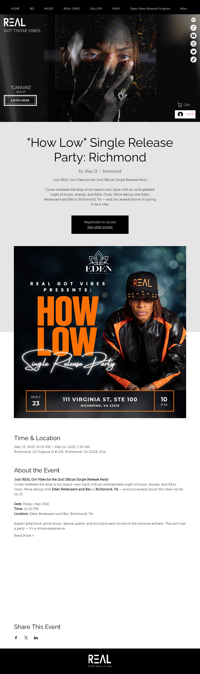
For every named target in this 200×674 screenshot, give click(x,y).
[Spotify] (193, 20)
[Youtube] (193, 36)
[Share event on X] (26, 637)
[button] (187, 105)
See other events (100, 227)
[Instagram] (193, 44)
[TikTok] (193, 59)
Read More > (24, 535)
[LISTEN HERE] (20, 100)
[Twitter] (193, 52)
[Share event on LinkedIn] (36, 637)
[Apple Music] (193, 28)
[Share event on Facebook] (16, 637)
